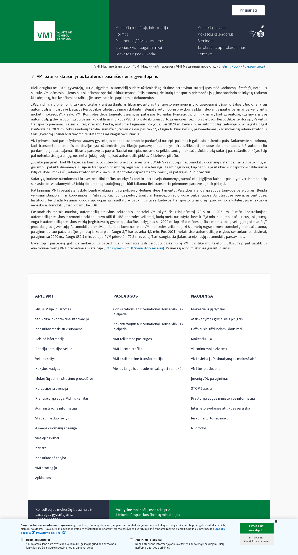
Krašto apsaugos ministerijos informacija (223, 398)
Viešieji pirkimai (47, 438)
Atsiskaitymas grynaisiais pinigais (217, 319)
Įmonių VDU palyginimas (209, 378)
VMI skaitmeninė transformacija (138, 358)
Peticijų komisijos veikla (53, 348)
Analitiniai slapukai (146, 540)
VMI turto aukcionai (206, 368)
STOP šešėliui (201, 388)
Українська (255, 66)
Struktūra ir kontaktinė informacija (62, 319)
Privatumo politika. (48, 533)
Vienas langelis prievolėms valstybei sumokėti (148, 368)
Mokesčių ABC (202, 339)
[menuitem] (141, 28)
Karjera (40, 448)
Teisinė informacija (50, 339)
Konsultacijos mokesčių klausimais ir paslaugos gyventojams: (63, 512)
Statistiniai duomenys (52, 418)
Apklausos (43, 477)
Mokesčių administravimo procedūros (64, 378)
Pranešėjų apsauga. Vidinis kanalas (62, 398)
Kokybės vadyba (47, 368)
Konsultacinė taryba (50, 458)
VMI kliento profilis (127, 348)
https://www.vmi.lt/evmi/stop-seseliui (134, 248)
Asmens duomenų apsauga (56, 428)
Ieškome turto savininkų (209, 418)
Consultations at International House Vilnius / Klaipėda (148, 312)
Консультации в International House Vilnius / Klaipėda (148, 327)
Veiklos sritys (45, 358)
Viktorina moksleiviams (209, 348)
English (224, 66)
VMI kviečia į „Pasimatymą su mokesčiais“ (223, 358)
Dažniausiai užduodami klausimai (216, 329)
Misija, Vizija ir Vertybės (53, 309)
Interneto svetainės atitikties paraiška (220, 408)
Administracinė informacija (56, 408)
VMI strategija (46, 467)
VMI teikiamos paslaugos (132, 339)
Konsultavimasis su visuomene (59, 329)
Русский (238, 66)
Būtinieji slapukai (35, 540)
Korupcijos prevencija (51, 388)
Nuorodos (199, 428)
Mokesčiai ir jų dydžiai (208, 309)
